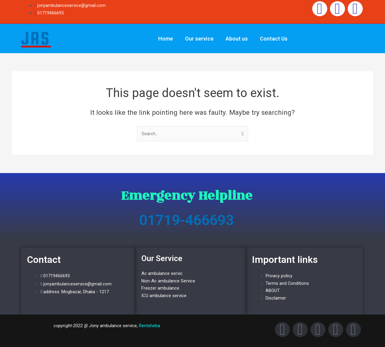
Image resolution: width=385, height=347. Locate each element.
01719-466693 (186, 220)
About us (237, 38)
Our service (199, 38)
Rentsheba (149, 325)
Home (165, 38)
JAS (36, 38)
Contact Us (274, 38)
